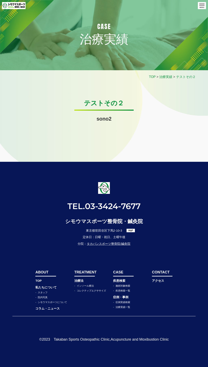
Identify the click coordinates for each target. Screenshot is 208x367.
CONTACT (161, 272)
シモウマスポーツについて (52, 302)
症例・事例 (120, 297)
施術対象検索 (123, 285)
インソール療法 (85, 285)
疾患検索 (119, 280)
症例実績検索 (123, 302)
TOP (38, 280)
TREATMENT (84, 272)
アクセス (158, 280)
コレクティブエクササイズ (91, 290)
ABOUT (41, 272)
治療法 (78, 280)
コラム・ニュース (47, 308)
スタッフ (43, 292)
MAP (130, 230)
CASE (118, 272)
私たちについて (46, 287)
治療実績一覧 (123, 307)
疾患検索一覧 (123, 290)
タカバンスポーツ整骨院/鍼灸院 (108, 243)
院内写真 (43, 297)
